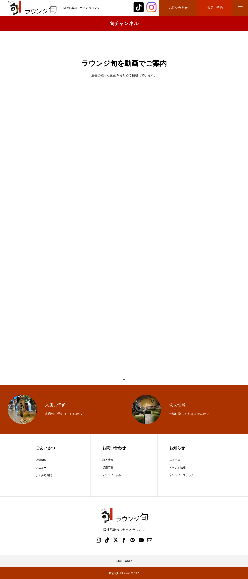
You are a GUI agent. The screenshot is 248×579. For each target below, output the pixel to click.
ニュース (174, 459)
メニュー (41, 467)
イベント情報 (177, 467)
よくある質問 (44, 475)
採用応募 (107, 467)
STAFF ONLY (124, 560)
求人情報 (107, 459)
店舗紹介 (41, 459)
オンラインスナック (181, 475)
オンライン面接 (111, 475)
